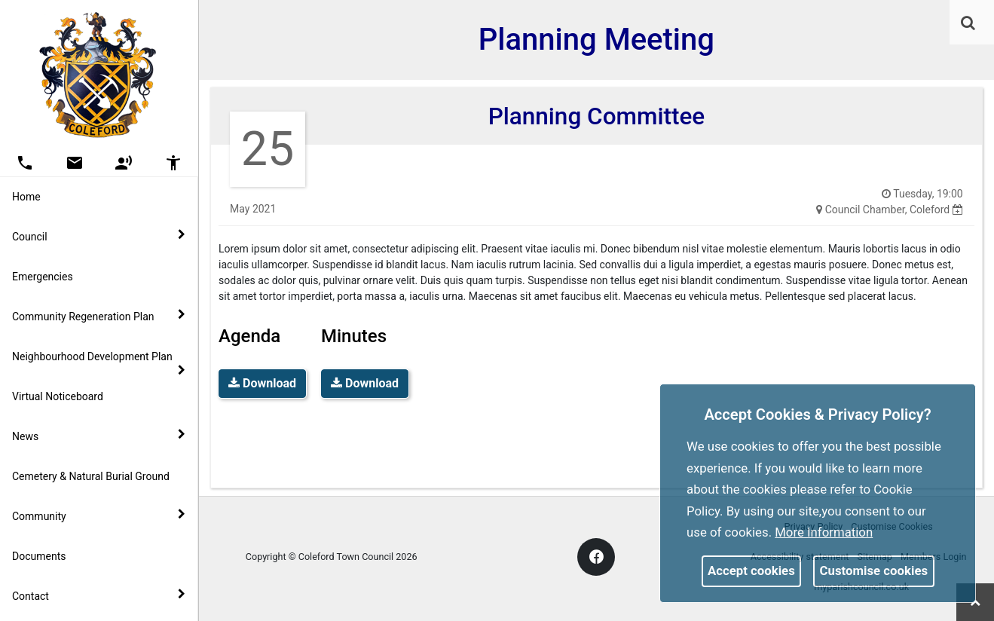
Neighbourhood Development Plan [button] (98, 362)
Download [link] (262, 383)
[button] (969, 24)
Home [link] (26, 197)
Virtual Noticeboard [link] (57, 396)
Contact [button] (98, 595)
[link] (968, 22)
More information (824, 532)
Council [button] (98, 236)
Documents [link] (39, 556)
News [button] (98, 435)
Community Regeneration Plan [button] (98, 316)
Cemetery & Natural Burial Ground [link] (91, 476)
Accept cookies (751, 570)
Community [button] (98, 515)
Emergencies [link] (42, 277)
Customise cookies (874, 570)
